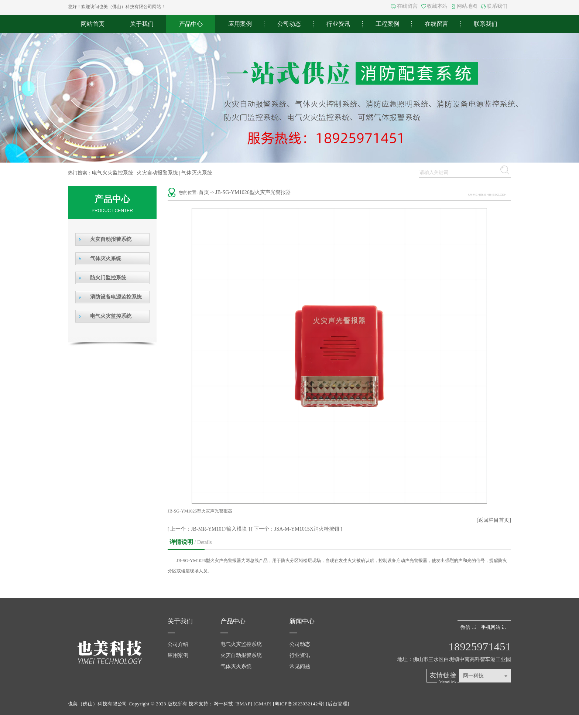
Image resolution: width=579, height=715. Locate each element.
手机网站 (494, 627)
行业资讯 (338, 24)
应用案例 (240, 24)
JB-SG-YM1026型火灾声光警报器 (253, 192)
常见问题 (300, 666)
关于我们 (142, 24)
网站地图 (467, 6)
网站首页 (93, 24)
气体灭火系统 (196, 173)
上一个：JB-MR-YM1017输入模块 (209, 529)
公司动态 (289, 24)
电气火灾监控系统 (112, 173)
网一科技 (473, 675)
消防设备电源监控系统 (116, 297)
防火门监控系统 (108, 277)
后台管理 (337, 704)
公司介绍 (178, 644)
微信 (469, 627)
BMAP (243, 704)
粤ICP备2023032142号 (299, 704)
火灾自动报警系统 (157, 173)
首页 (204, 192)
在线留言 (407, 6)
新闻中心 (302, 621)
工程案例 (387, 24)
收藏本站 (437, 6)
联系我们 (497, 6)
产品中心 (191, 24)
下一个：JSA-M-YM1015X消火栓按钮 (297, 529)
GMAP (262, 704)
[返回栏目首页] (494, 520)
